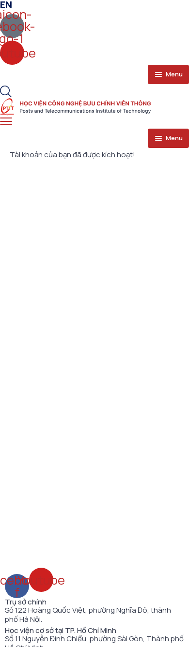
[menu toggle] (168, 74)
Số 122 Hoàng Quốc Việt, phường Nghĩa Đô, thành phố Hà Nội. (88, 614)
